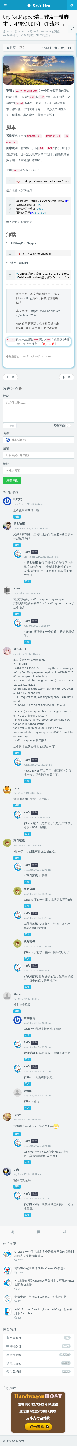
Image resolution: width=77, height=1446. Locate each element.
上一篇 (10, 377)
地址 (6, 464)
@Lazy (28, 823)
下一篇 (66, 377)
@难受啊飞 (31, 1053)
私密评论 (59, 425)
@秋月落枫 (31, 875)
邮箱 (7, 448)
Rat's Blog (26, 298)
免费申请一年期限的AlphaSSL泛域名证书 (40, 1297)
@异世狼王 (31, 562)
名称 (7, 433)
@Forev (28, 1152)
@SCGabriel (31, 770)
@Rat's (28, 900)
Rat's (9, 31)
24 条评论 (12, 35)
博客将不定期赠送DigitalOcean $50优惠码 (40, 1268)
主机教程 (45, 35)
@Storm (29, 1029)
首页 (11, 48)
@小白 (28, 1204)
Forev (17, 1115)
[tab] (13, 1232)
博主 (34, 552)
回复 (17, 516)
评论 (7, 396)
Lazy (16, 788)
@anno (28, 631)
